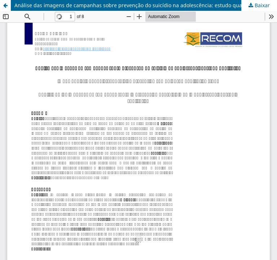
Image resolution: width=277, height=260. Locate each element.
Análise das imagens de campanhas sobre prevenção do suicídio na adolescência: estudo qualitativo (136, 5)
